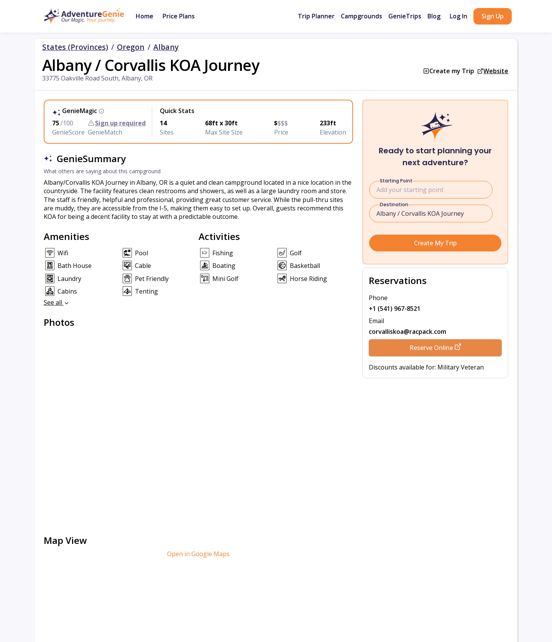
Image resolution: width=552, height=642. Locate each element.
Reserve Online (435, 347)
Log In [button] (458, 16)
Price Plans (179, 16)
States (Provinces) (75, 47)
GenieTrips (404, 16)
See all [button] (57, 302)
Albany (166, 47)
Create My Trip (435, 243)
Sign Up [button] (492, 16)
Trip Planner (316, 16)
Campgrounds (361, 16)
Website (495, 71)
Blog (433, 16)
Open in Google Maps (198, 554)
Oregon (131, 47)
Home (144, 16)
